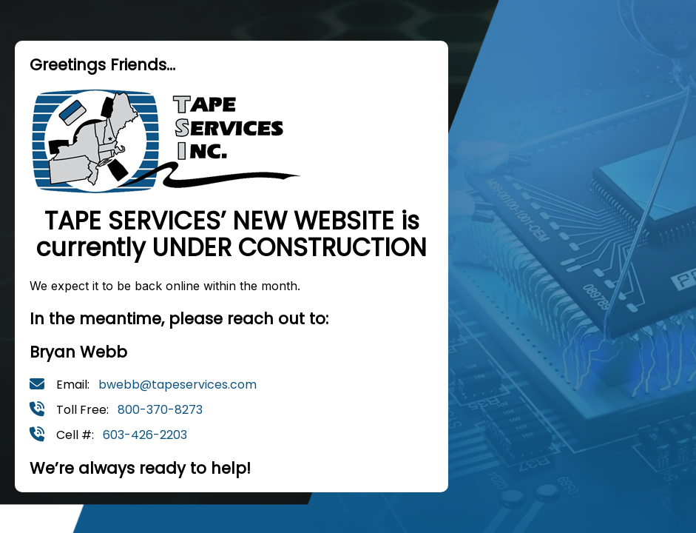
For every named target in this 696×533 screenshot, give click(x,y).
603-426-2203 (145, 434)
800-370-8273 (160, 409)
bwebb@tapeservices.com (177, 384)
